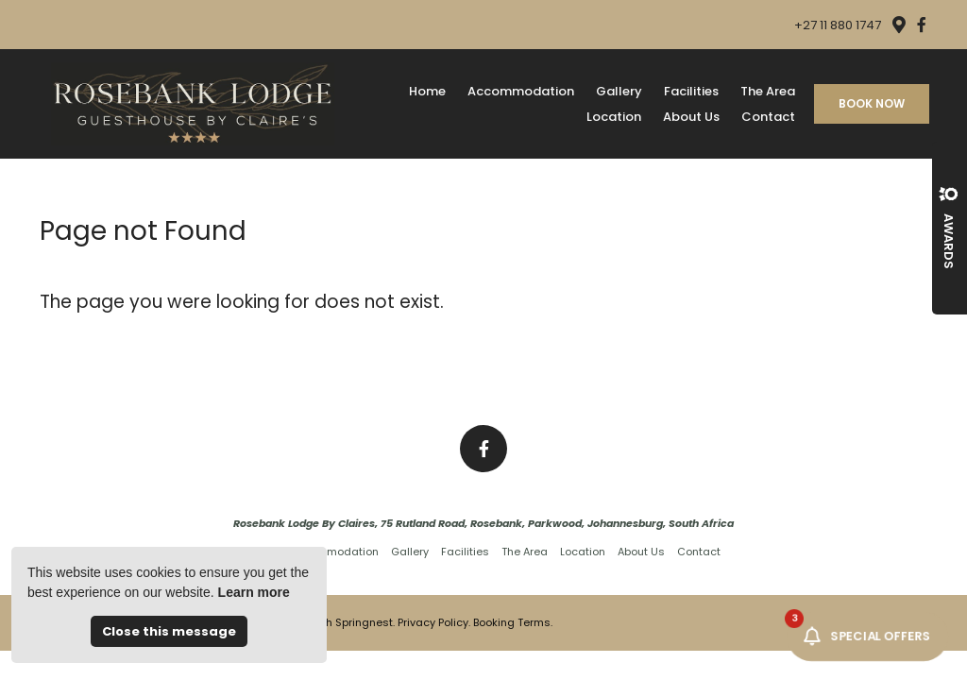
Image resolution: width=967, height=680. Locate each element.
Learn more (254, 592)
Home (427, 91)
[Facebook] (921, 24)
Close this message (169, 631)
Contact (768, 117)
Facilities (691, 91)
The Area (767, 91)
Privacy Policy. (434, 622)
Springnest (364, 622)
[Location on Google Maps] (898, 23)
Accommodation (520, 91)
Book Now (872, 103)
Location (613, 117)
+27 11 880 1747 (837, 25)
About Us (691, 117)
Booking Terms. (512, 622)
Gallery (619, 91)
